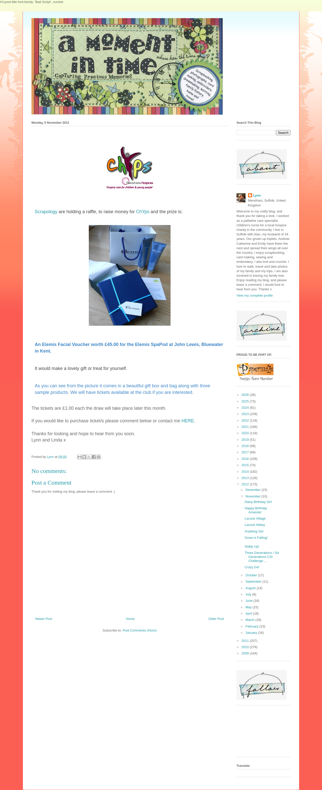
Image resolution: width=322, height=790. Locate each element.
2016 (246, 459)
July (249, 594)
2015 (246, 465)
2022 (246, 420)
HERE (187, 420)
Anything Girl (254, 531)
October (252, 575)
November (254, 496)
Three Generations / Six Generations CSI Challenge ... (262, 556)
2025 (246, 401)
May (249, 607)
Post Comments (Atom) (139, 630)
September (254, 581)
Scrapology (46, 211)
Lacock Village (255, 518)
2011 (246, 641)
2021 (246, 427)
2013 (246, 478)
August (251, 588)
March (251, 620)
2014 (246, 471)
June (250, 601)
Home (130, 619)
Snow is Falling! (256, 538)
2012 (246, 484)
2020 (246, 433)
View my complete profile (254, 295)
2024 (246, 407)
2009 (246, 653)
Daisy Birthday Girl (258, 502)
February (253, 626)
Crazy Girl (252, 567)
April (249, 613)
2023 (246, 414)
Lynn (257, 195)
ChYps (142, 211)
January (252, 633)
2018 (246, 446)
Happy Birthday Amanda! (256, 510)
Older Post (216, 619)
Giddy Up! (252, 546)
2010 (246, 647)
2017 (246, 452)
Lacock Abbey (255, 525)
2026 (246, 395)
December (254, 490)
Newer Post (43, 619)
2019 (246, 439)
